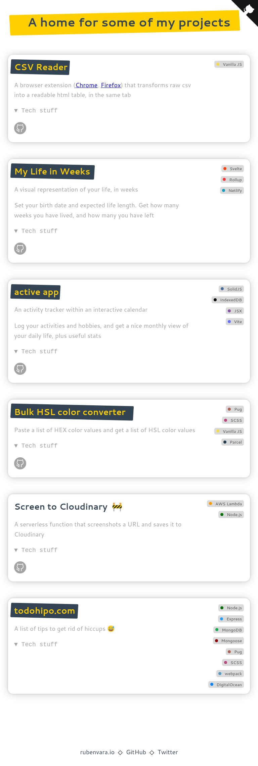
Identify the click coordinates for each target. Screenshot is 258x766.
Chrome (86, 85)
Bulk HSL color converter (70, 412)
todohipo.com (44, 610)
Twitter (168, 752)
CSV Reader (41, 67)
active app (36, 292)
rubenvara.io (97, 752)
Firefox (111, 85)
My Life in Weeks (52, 171)
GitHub (136, 752)
